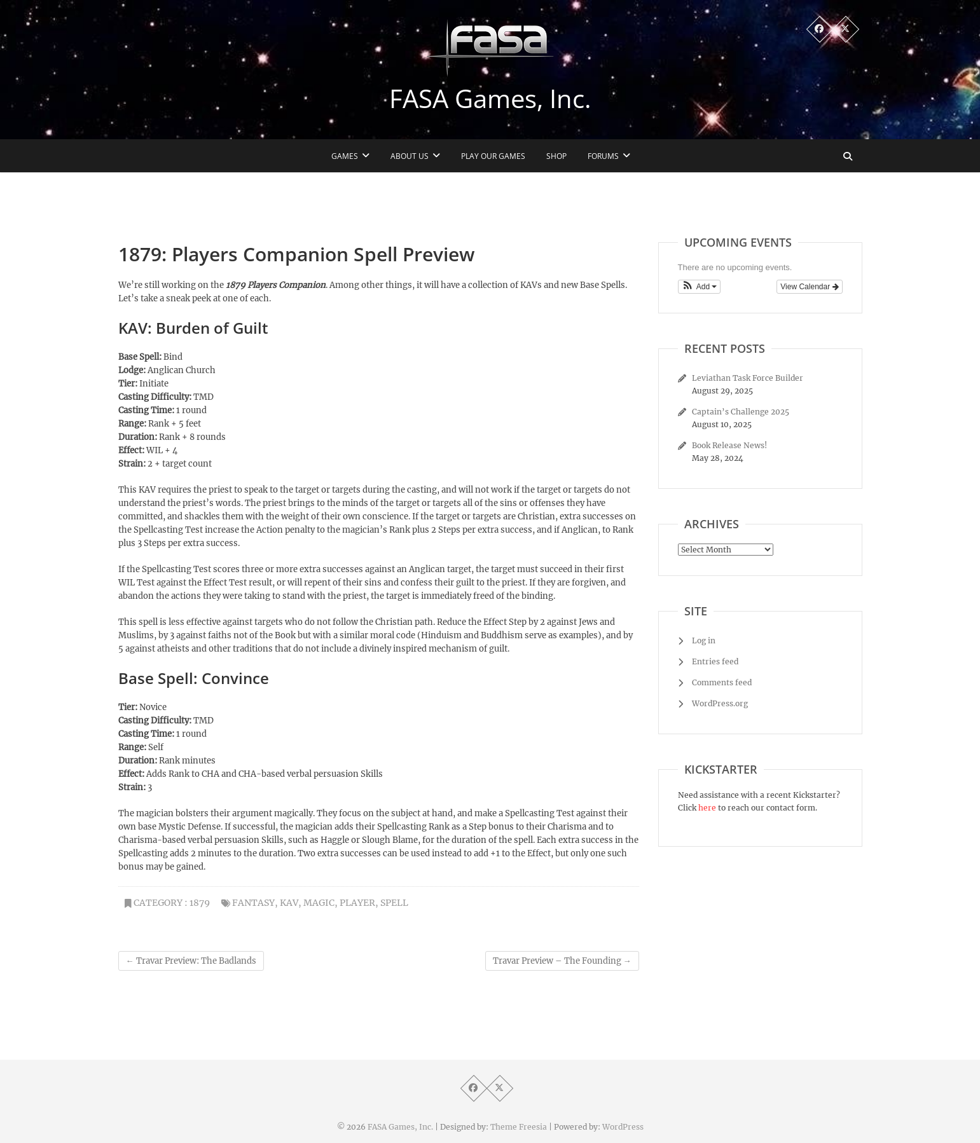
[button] (700, 286)
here (707, 807)
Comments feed (722, 682)
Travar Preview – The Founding (562, 960)
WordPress (623, 1127)
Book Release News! (729, 445)
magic (319, 902)
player (357, 902)
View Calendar (809, 286)
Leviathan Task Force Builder (747, 378)
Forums (603, 156)
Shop (556, 156)
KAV (289, 902)
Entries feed (715, 661)
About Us (409, 156)
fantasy (253, 902)
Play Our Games (493, 156)
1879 (200, 902)
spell (394, 902)
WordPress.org (720, 703)
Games (344, 156)
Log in (703, 640)
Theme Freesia (518, 1127)
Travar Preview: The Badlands (191, 960)
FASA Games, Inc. (490, 98)
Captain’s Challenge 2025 (740, 411)
